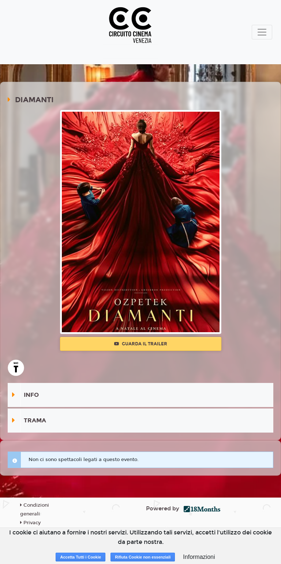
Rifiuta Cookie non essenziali (143, 557)
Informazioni (199, 557)
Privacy (30, 523)
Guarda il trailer (140, 343)
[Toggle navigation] (262, 32)
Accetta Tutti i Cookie (80, 557)
